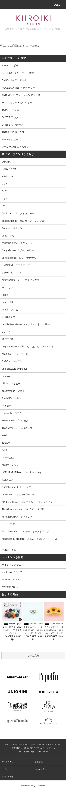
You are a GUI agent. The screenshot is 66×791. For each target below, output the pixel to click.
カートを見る (40, 769)
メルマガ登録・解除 (26, 752)
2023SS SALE (10, 579)
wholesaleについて (12, 572)
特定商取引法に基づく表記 (22, 748)
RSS (40, 752)
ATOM (45, 752)
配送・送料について (39, 745)
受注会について (10, 587)
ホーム (7, 745)
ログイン (6, 769)
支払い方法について (21, 745)
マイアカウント (8, 762)
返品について (55, 745)
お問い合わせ (7, 777)
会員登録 (39, 762)
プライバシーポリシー (45, 748)
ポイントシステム (11, 564)
